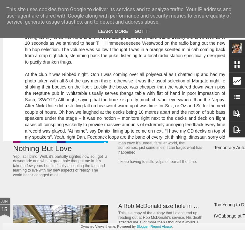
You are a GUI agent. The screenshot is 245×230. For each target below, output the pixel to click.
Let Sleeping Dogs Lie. (147, 131)
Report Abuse (161, 226)
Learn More (113, 31)
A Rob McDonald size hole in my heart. (167, 206)
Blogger (142, 226)
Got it (142, 31)
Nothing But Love (42, 148)
